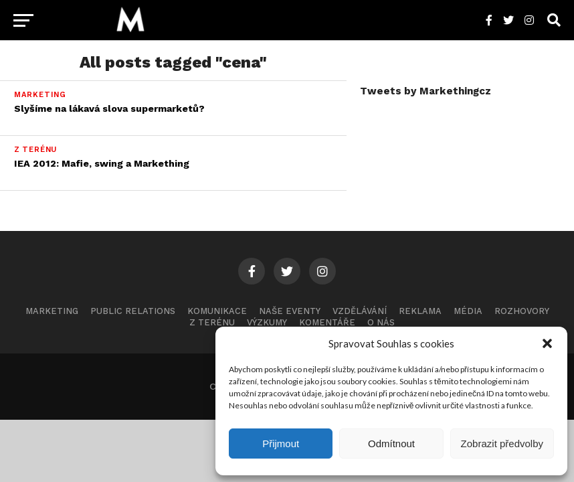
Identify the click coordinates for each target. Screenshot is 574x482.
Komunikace (217, 311)
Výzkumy (267, 322)
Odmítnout (391, 443)
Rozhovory (521, 311)
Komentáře (327, 322)
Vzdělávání (359, 311)
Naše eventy (289, 311)
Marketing (51, 311)
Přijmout (280, 443)
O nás (381, 322)
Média (468, 311)
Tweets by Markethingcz (425, 91)
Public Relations (132, 311)
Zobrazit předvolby (502, 443)
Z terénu (212, 322)
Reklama (420, 311)
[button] (547, 343)
